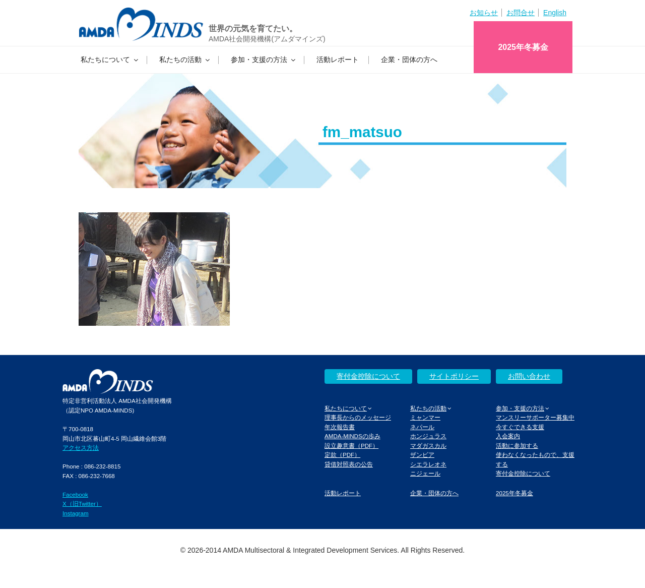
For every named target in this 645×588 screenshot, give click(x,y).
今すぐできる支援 (520, 427)
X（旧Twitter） (82, 503)
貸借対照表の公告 (349, 464)
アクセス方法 (80, 447)
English (554, 13)
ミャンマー (425, 417)
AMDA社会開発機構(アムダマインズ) (267, 39)
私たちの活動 (185, 59)
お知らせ (484, 13)
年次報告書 (340, 427)
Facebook (75, 494)
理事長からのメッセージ (358, 417)
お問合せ (520, 13)
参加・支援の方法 (264, 59)
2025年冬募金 (523, 47)
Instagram (75, 513)
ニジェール (425, 473)
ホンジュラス (428, 436)
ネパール (422, 427)
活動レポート (337, 59)
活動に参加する (517, 445)
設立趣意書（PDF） (351, 445)
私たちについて (110, 59)
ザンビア (422, 454)
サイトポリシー (454, 376)
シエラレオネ (428, 464)
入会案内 (508, 436)
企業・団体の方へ (409, 59)
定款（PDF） (342, 454)
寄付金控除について (368, 376)
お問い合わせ (529, 376)
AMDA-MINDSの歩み (352, 436)
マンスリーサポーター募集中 (535, 417)
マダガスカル (428, 445)
